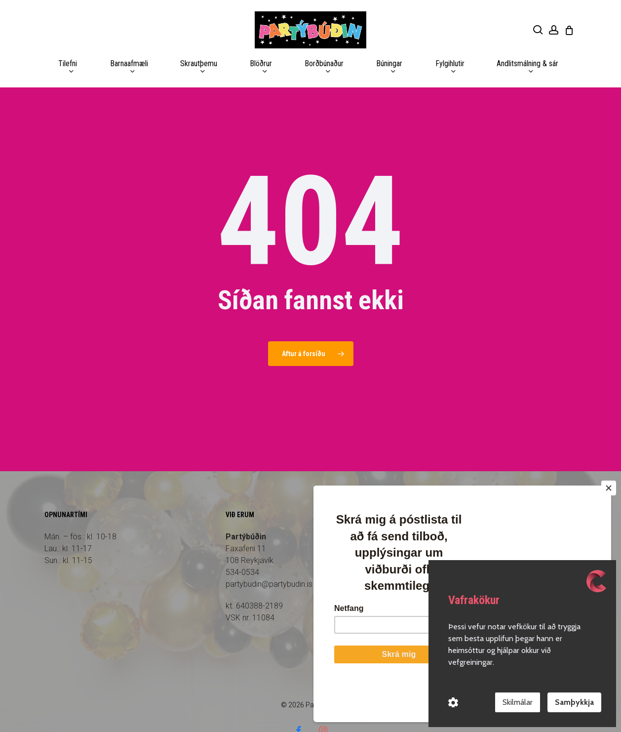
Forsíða (420, 509)
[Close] (608, 526)
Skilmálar (518, 702)
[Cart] (569, 30)
